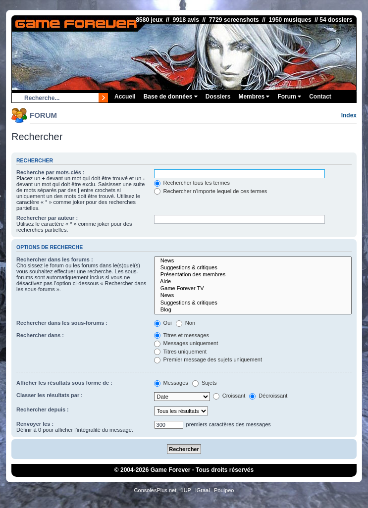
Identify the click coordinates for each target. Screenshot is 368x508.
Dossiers (218, 96)
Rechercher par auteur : (47, 218)
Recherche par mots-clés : (50, 172)
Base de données (171, 96)
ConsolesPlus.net (155, 490)
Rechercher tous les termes (192, 183)
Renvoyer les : (34, 424)
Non (185, 323)
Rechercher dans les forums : (54, 259)
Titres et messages (181, 335)
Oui (163, 323)
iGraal (202, 490)
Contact (320, 96)
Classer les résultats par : (49, 395)
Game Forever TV (253, 288)
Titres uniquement (180, 352)
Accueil (125, 96)
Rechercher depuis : (42, 409)
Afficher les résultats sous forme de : (64, 383)
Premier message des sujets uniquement (208, 359)
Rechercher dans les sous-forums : (61, 323)
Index (349, 115)
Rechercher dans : (40, 335)
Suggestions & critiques (253, 267)
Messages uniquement (186, 343)
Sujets (204, 383)
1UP (186, 490)
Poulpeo (224, 490)
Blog (253, 309)
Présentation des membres (253, 274)
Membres (253, 96)
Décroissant (268, 396)
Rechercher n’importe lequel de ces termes (210, 191)
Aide (253, 281)
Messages (171, 383)
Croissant (229, 396)
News (253, 260)
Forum (289, 96)
